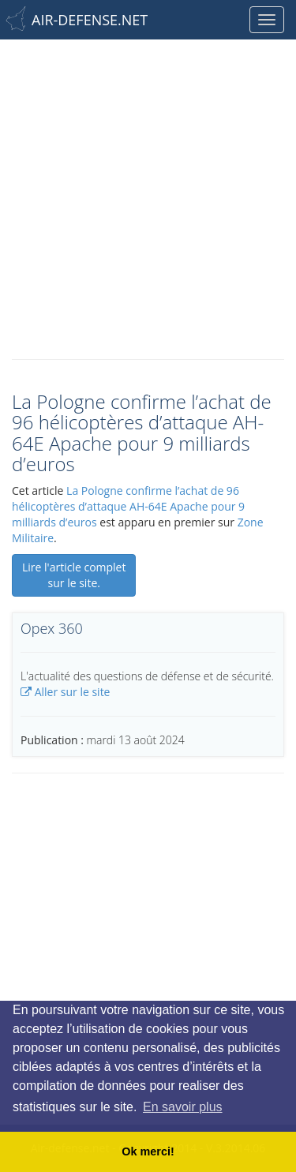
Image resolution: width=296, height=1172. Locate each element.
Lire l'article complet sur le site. (74, 575)
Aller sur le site (65, 691)
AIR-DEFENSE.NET (90, 19)
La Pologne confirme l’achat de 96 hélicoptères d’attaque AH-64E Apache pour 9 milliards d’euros (128, 506)
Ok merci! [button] (148, 1151)
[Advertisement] (148, 195)
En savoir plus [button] (183, 1107)
